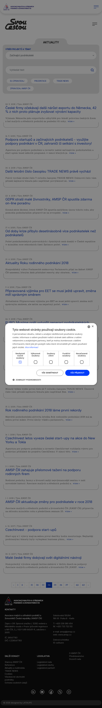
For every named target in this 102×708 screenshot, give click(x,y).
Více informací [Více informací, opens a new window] (31, 347)
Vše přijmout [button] (77, 372)
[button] (27, 380)
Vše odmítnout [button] (50, 372)
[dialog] (51, 354)
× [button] (92, 326)
